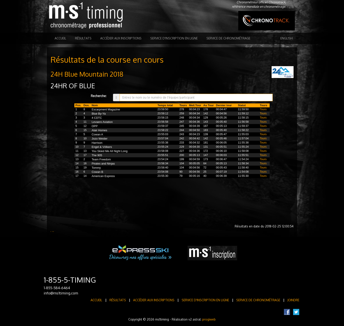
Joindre (293, 300)
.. (53, 230)
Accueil (60, 38)
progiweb (209, 319)
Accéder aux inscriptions (121, 38)
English (286, 38)
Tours (263, 109)
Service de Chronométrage (228, 38)
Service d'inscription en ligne (174, 38)
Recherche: (98, 96)
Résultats (83, 38)
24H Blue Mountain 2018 (86, 74)
